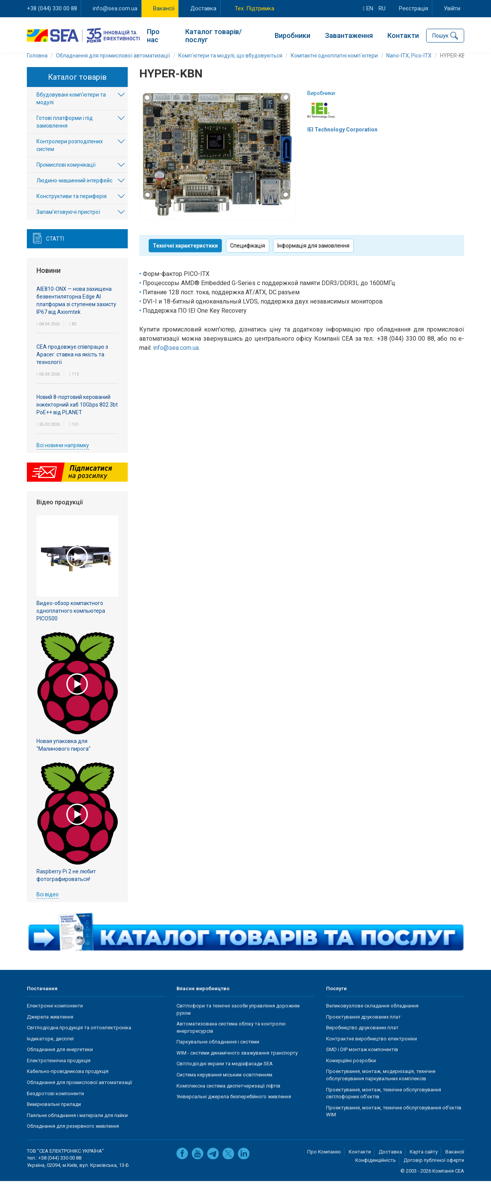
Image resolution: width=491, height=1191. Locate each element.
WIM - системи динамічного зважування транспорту (237, 1062)
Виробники (292, 35)
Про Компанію (324, 1161)
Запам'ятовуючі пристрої (68, 222)
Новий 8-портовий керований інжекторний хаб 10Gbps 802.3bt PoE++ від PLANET (77, 414)
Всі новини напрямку (62, 455)
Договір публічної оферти (434, 1170)
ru (382, 8)
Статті (55, 249)
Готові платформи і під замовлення (64, 132)
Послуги (336, 998)
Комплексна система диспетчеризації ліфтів (228, 1095)
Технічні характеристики (185, 255)
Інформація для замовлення (313, 255)
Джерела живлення (50, 1026)
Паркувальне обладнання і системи (217, 1051)
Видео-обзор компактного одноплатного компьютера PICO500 (70, 620)
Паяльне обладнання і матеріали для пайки (77, 1125)
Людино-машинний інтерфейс (74, 190)
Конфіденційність (375, 1170)
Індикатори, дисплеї (50, 1048)
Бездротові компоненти (55, 1103)
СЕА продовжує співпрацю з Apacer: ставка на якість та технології (72, 364)
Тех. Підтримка (254, 8)
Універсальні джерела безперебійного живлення (233, 1106)
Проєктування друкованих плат (363, 1026)
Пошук (440, 34)
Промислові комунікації (66, 175)
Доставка (203, 8)
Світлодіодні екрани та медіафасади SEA (224, 1073)
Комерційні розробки (351, 1070)
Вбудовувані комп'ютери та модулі (71, 108)
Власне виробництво (202, 998)
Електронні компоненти (55, 1015)
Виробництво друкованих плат (362, 1037)
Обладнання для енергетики (60, 1059)
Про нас (153, 34)
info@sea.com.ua (115, 8)
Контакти (403, 35)
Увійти (452, 8)
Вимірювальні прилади (54, 1114)
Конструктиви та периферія (71, 206)
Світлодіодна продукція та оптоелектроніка (79, 1037)
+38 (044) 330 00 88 (52, 8)
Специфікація (247, 255)
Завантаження (349, 35)
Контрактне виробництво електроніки (371, 1048)
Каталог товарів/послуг (213, 34)
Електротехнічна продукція (59, 1070)
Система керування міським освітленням (224, 1084)
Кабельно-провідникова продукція (68, 1081)
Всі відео (47, 904)
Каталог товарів (77, 86)
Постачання (42, 998)
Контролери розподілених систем (69, 155)
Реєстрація (413, 8)
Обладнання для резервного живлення (73, 1136)
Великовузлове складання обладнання (372, 1015)
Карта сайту (424, 1161)
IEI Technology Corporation (342, 139)
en (368, 8)
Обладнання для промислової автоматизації (79, 1092)
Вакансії (164, 8)
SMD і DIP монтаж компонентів (362, 1059)
